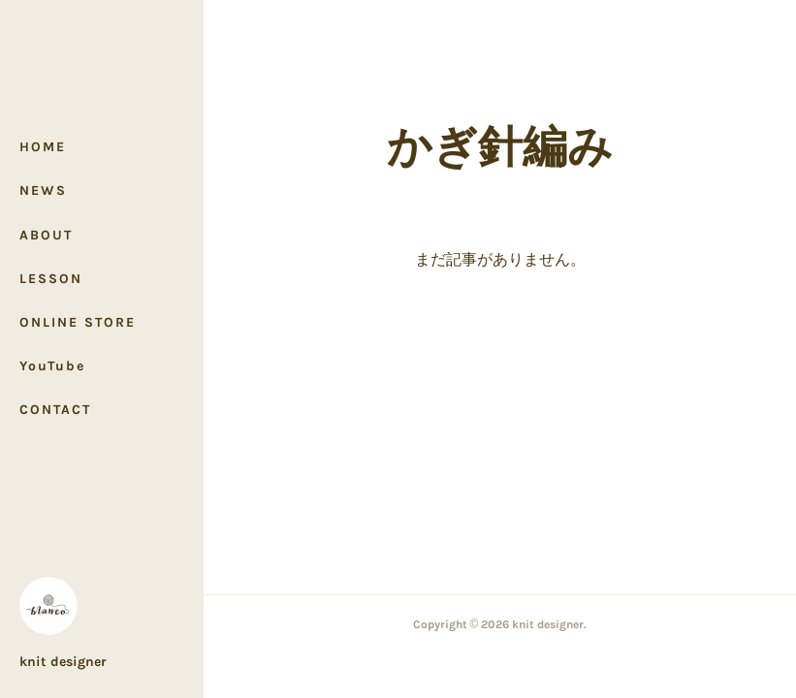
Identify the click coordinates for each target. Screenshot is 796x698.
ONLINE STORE (77, 322)
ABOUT (46, 235)
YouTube (52, 366)
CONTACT (55, 409)
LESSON (50, 278)
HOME (42, 147)
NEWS (43, 190)
